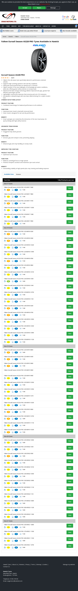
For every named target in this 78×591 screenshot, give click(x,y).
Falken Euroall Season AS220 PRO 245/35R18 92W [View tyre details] (18, 306)
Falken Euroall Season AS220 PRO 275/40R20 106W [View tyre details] (19, 501)
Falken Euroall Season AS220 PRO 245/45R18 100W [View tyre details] (19, 319)
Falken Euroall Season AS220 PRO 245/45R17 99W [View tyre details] (18, 221)
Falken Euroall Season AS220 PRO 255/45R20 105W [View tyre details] (19, 474)
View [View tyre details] (69, 188)
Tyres (8, 26)
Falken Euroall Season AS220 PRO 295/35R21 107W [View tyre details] (19, 545)
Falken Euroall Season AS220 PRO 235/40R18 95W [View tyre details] (18, 258)
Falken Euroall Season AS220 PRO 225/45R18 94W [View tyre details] (18, 238)
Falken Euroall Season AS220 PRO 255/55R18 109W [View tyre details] (19, 333)
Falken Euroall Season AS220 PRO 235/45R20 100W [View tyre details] (19, 440)
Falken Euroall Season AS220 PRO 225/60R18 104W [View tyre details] (19, 252)
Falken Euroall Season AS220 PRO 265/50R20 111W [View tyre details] (19, 487)
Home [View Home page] (4, 36)
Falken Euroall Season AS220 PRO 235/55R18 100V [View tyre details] (19, 279)
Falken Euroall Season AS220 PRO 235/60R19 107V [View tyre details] (19, 396)
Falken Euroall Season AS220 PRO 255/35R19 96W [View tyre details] (18, 409)
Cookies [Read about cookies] (45, 564)
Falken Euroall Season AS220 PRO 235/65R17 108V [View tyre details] (19, 214)
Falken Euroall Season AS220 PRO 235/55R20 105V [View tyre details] (19, 447)
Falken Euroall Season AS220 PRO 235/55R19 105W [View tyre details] (19, 389)
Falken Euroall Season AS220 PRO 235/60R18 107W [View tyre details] (19, 292)
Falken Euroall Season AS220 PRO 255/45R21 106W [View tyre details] (19, 524)
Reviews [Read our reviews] (21, 564)
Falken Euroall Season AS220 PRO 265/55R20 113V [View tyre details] (19, 494)
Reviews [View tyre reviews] (18, 174)
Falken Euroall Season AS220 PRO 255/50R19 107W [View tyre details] (19, 416)
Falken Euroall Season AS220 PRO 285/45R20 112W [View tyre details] (19, 507)
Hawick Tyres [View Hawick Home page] (7, 564)
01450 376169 (25, 19)
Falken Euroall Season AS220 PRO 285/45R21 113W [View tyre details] (19, 538)
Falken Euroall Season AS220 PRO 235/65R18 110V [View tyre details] (19, 299)
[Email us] (14, 581)
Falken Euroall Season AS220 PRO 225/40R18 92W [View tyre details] (18, 231)
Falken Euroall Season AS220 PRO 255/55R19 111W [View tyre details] (19, 423)
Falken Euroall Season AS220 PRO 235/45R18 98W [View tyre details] (18, 265)
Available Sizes (9, 174)
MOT (19, 26)
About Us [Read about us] (15, 564)
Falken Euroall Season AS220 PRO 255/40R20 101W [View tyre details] (19, 467)
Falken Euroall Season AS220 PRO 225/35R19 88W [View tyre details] (18, 350)
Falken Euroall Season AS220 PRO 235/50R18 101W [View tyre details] (19, 272)
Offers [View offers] (54, 26)
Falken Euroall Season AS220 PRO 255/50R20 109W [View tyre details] (19, 480)
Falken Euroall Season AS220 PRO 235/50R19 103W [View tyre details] (19, 382)
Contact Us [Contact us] (46, 26)
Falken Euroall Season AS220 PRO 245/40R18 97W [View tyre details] (18, 312)
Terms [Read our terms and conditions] (33, 564)
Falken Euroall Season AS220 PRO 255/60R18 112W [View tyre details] (19, 339)
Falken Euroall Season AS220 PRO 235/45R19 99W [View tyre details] (18, 375)
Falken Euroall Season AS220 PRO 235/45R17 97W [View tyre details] (18, 201)
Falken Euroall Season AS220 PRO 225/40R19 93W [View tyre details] (18, 356)
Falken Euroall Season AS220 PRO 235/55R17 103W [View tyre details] (19, 207)
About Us (38, 26)
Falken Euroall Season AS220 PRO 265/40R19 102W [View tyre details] (19, 429)
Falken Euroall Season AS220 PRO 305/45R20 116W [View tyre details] (19, 514)
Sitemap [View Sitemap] (38, 564)
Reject (39, 8)
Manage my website (69, 564)
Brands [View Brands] (11, 36)
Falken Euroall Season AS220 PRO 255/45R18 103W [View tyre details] (19, 326)
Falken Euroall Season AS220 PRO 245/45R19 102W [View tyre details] (19, 402)
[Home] (2, 26)
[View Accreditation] (73, 17)
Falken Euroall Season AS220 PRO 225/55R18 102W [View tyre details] (19, 245)
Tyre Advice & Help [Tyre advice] (28, 26)
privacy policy (45, 4)
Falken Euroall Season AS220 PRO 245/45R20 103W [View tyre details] (19, 460)
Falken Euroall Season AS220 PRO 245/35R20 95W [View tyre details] (18, 453)
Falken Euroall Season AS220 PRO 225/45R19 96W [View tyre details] (18, 363)
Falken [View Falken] (17, 36)
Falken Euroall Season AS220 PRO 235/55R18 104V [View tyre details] (19, 285)
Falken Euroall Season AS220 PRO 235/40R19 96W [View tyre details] (18, 370)
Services (13, 26)
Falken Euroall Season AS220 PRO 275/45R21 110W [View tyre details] (19, 531)
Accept (25, 8)
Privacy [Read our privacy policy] (27, 564)
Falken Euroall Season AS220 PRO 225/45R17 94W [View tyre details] (18, 187)
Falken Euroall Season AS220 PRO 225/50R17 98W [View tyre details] (18, 194)
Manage (53, 8)
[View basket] (76, 26)
